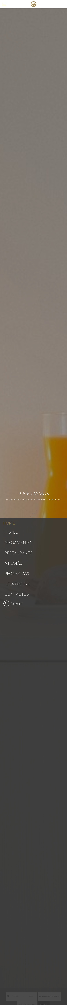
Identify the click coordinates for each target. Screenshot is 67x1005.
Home (9, 291)
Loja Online (17, 351)
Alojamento (18, 310)
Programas (17, 341)
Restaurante (19, 320)
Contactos (17, 362)
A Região (14, 331)
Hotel (11, 300)
